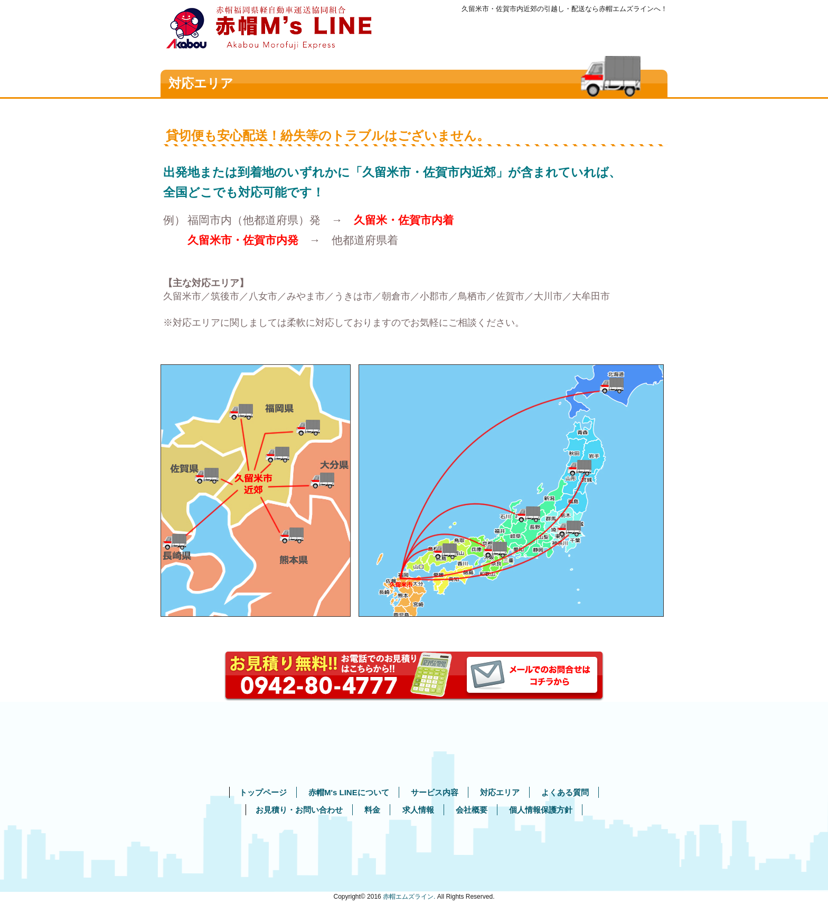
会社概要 (471, 809)
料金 (372, 809)
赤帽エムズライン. (409, 896)
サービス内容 (434, 792)
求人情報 (418, 809)
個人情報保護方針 (540, 809)
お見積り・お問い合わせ (299, 809)
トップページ (263, 792)
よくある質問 (565, 792)
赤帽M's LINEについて (348, 792)
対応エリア (500, 792)
